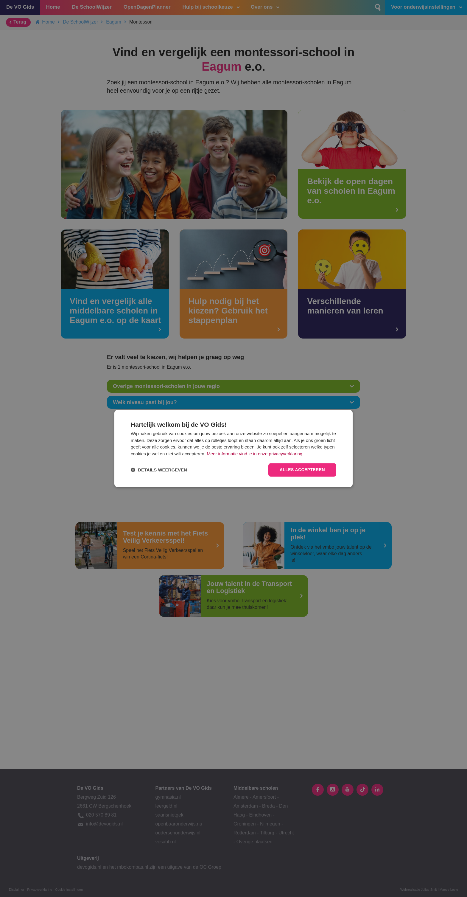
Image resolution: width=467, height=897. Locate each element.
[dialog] (233, 448)
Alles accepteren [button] (302, 470)
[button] (159, 470)
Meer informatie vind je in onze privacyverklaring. (255, 453)
